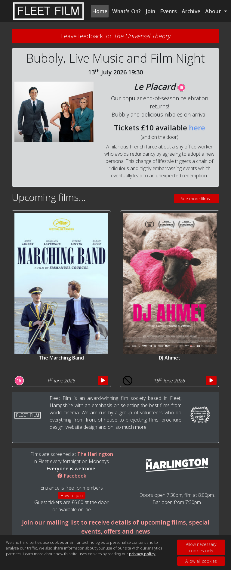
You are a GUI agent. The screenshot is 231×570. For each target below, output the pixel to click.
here (197, 127)
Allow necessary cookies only (201, 547)
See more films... (197, 198)
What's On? (126, 11)
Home (99, 11)
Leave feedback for (115, 36)
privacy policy (142, 553)
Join (150, 11)
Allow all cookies (201, 561)
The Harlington (95, 454)
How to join (71, 495)
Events (168, 11)
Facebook (71, 475)
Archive (191, 11)
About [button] (214, 11)
